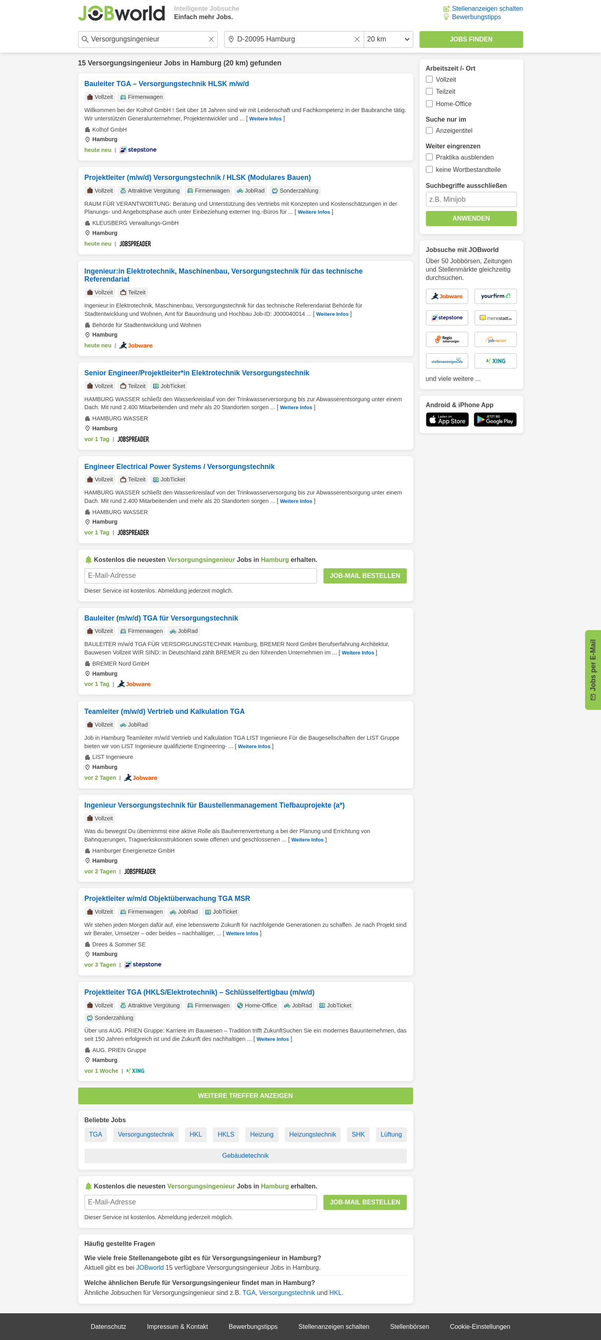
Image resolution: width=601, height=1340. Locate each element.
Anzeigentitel (454, 130)
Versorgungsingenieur (125, 63)
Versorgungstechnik (146, 1134)
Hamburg (206, 63)
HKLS (226, 1134)
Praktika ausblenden (465, 157)
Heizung (262, 1134)
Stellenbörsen (409, 1326)
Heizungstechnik (312, 1134)
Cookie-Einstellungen (480, 1326)
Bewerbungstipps (476, 17)
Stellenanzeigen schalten (487, 8)
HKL (195, 1134)
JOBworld (150, 1267)
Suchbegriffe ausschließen (466, 185)
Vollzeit (446, 79)
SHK (358, 1134)
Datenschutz (108, 1326)
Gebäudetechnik (245, 1155)
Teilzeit (445, 91)
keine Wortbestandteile (468, 169)
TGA (95, 1134)
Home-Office (454, 103)
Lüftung (391, 1134)
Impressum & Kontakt (177, 1326)
